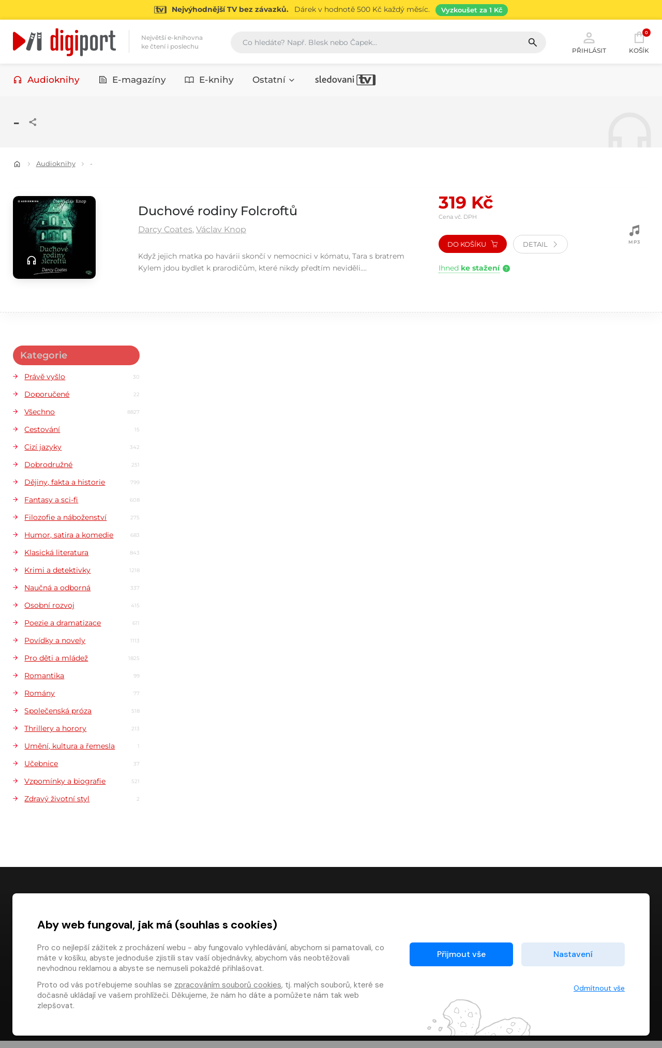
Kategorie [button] (43, 355)
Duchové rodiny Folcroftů (237, 211)
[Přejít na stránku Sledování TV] (331, 10)
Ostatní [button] (274, 81)
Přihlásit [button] (589, 42)
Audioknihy (46, 81)
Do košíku (472, 246)
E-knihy (209, 81)
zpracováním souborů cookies (227, 985)
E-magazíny (132, 81)
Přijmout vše (461, 954)
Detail (540, 246)
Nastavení (573, 954)
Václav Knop (221, 231)
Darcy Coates (165, 231)
